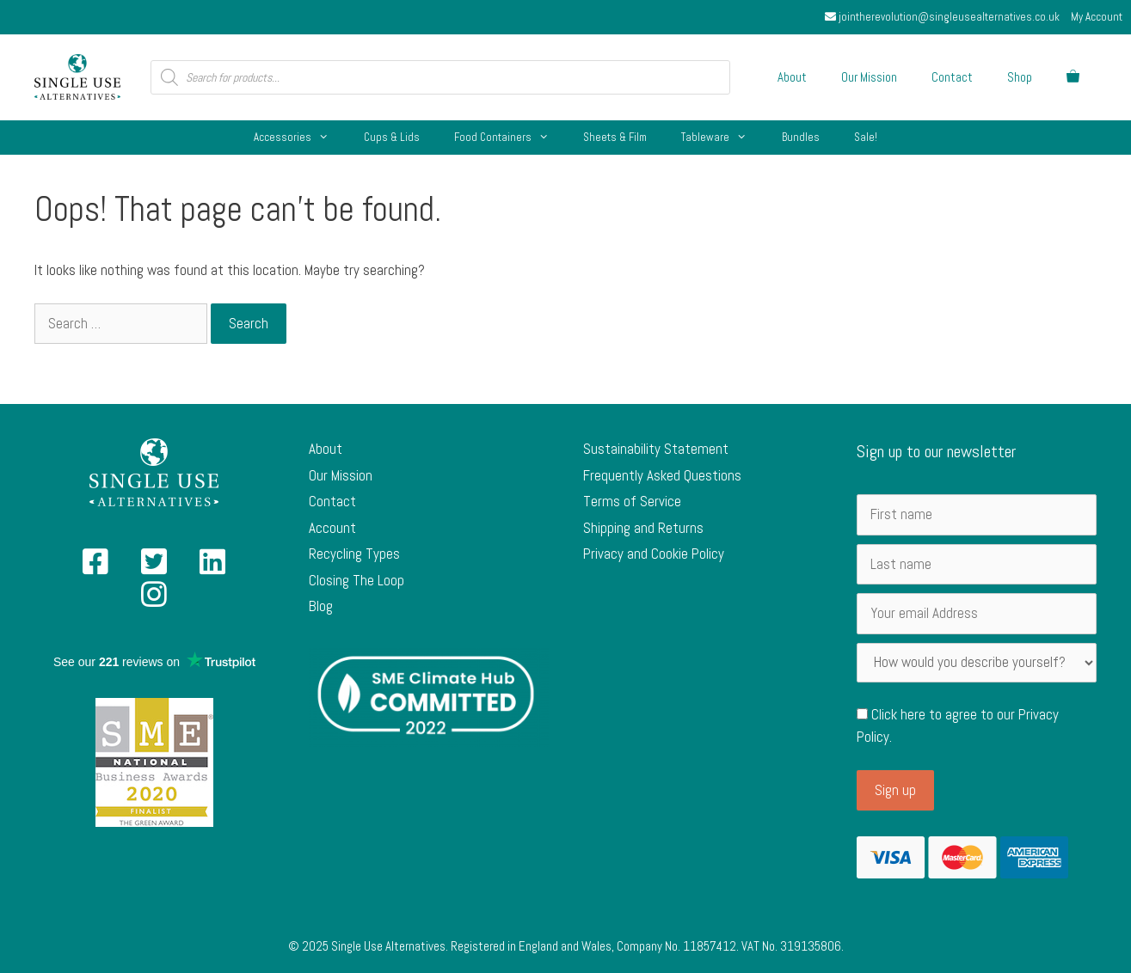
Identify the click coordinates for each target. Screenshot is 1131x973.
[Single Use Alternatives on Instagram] (153, 600)
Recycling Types (354, 553)
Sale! (865, 137)
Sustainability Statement (655, 448)
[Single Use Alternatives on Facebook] (95, 567)
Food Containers (510, 137)
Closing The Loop (356, 580)
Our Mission (869, 77)
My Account (1096, 16)
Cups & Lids (392, 137)
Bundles (801, 137)
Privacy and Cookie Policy (653, 553)
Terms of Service (632, 501)
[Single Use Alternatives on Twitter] (153, 567)
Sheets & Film (615, 137)
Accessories (300, 137)
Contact (952, 77)
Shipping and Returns (643, 527)
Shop (1019, 77)
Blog (321, 606)
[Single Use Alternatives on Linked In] (212, 567)
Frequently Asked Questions (662, 475)
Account (332, 527)
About (792, 77)
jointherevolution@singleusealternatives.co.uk (942, 16)
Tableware (722, 137)
